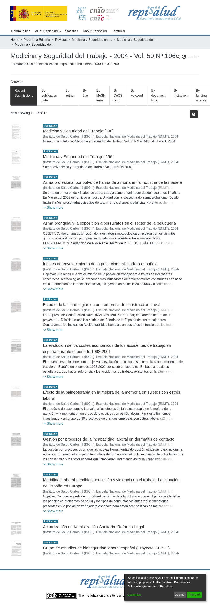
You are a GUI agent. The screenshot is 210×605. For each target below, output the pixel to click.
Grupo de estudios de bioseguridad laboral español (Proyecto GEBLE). (107, 548)
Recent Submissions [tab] (24, 93)
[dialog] (165, 587)
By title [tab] (85, 93)
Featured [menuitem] (118, 31)
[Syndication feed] (194, 114)
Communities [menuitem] (20, 31)
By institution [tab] (181, 93)
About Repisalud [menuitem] (95, 31)
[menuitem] (47, 31)
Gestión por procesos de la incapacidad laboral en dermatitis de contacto (108, 439)
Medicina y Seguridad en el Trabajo (92, 39)
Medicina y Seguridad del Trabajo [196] (78, 131)
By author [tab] (69, 93)
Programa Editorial (37, 39)
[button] (53, 207)
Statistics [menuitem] (71, 31)
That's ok (194, 594)
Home (15, 39)
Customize (134, 594)
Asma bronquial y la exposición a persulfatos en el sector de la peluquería (109, 223)
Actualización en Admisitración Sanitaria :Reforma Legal (93, 527)
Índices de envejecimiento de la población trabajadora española (100, 264)
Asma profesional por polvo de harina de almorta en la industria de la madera (112, 182)
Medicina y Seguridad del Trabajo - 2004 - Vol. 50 (137, 39)
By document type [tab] (158, 95)
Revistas (61, 39)
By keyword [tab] (137, 93)
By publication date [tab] (49, 95)
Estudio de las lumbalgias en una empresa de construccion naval (101, 304)
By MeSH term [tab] (100, 95)
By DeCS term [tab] (118, 95)
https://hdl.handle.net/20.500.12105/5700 (89, 64)
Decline (180, 594)
